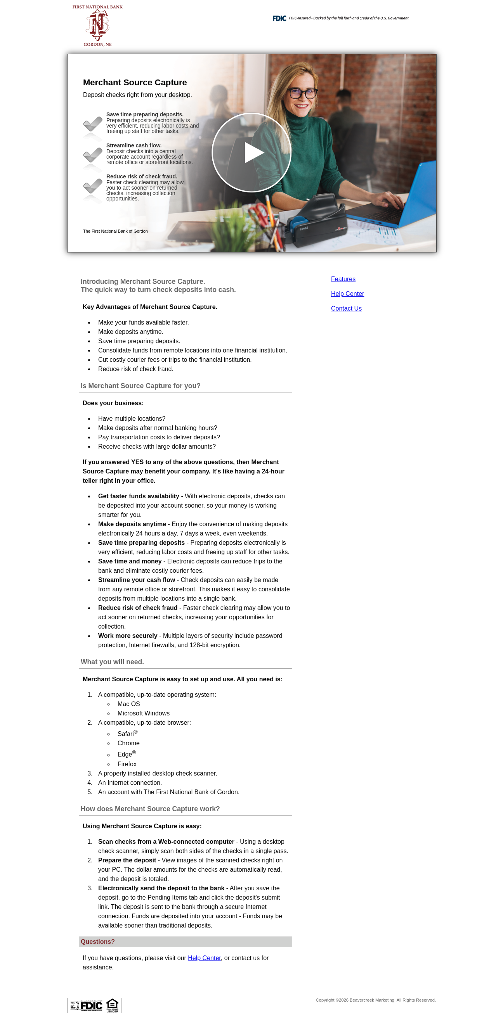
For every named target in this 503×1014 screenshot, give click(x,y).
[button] (252, 153)
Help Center (347, 293)
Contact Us (346, 308)
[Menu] (424, 15)
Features (343, 279)
